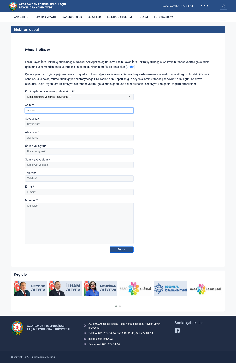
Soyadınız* (32, 118)
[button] (116, 306)
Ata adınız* (32, 132)
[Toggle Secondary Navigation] (223, 17)
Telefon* (30, 173)
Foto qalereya (163, 17)
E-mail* (29, 186)
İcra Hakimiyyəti (45, 17)
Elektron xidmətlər (120, 17)
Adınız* (29, 105)
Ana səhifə (21, 17)
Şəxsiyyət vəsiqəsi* (38, 159)
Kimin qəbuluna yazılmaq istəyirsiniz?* (50, 91)
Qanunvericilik (72, 17)
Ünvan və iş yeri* (35, 146)
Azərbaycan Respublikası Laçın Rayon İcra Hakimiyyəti (42, 6)
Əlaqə (144, 17)
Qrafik (130, 66)
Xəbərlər (94, 17)
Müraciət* (31, 200)
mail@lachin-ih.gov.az (100, 338)
